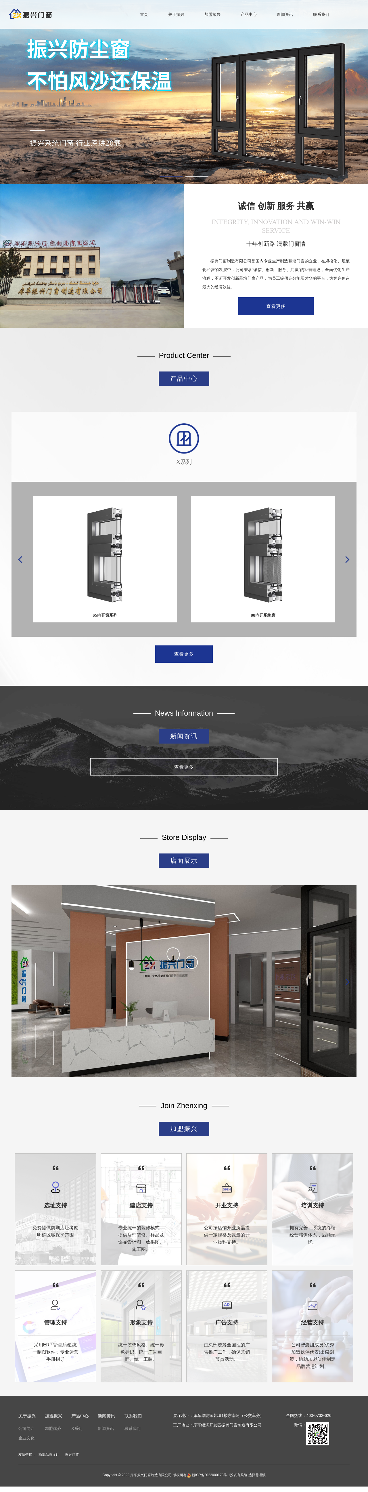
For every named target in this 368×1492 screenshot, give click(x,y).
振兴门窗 (72, 1460)
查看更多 (276, 306)
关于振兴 (176, 14)
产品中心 (249, 14)
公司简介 (26, 1434)
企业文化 (26, 1443)
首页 (144, 14)
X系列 (76, 1434)
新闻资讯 (285, 14)
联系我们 (321, 14)
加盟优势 (53, 1434)
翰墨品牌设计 (49, 1460)
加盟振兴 (212, 14)
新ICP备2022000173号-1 (208, 1480)
